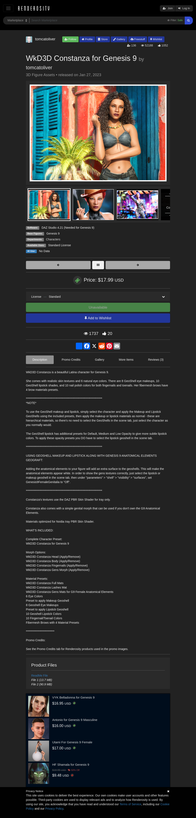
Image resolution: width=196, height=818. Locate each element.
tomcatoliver (39, 67)
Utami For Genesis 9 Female (72, 742)
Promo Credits (71, 359)
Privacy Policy (54, 808)
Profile (87, 39)
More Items (126, 359)
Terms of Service (130, 804)
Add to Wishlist (98, 318)
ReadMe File (39, 675)
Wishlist (156, 39)
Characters (53, 239)
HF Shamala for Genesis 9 (70, 764)
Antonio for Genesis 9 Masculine (74, 720)
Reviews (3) (156, 359)
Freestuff (138, 39)
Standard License (59, 245)
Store (103, 39)
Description (39, 359)
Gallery (119, 39)
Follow (70, 39)
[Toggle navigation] (8, 8)
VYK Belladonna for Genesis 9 (73, 697)
